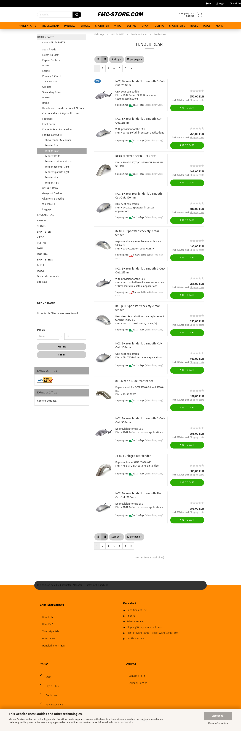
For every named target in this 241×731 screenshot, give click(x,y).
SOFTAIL (131, 25)
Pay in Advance (54, 704)
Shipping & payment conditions (144, 627)
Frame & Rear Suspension (57, 129)
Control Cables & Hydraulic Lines (61, 113)
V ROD (118, 25)
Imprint (131, 615)
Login (220, 3)
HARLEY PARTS (27, 25)
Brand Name (46, 303)
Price (41, 329)
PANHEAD (70, 25)
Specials (42, 281)
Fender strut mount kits (58, 161)
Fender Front (52, 145)
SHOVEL (85, 25)
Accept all (217, 715)
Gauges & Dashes (52, 193)
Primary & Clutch (51, 76)
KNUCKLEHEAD (50, 25)
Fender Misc (52, 182)
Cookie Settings (135, 638)
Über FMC (47, 624)
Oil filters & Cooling (53, 198)
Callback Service (137, 682)
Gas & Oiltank (50, 188)
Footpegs (47, 118)
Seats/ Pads (49, 49)
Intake (45, 65)
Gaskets (46, 86)
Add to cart (187, 108)
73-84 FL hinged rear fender (133, 456)
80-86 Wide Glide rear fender (134, 381)
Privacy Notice (125, 722)
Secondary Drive (51, 92)
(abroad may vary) (154, 105)
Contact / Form (137, 675)
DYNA (144, 25)
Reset (61, 354)
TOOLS (206, 25)
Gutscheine (48, 638)
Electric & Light (50, 54)
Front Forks (48, 124)
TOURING (158, 25)
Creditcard (52, 695)
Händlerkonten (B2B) (54, 645)
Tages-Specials (50, 631)
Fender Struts (52, 156)
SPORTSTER (102, 25)
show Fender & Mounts (58, 140)
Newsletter (48, 617)
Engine (46, 70)
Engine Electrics (51, 60)
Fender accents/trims (57, 166)
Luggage (47, 209)
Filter (62, 346)
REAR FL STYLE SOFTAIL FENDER (135, 156)
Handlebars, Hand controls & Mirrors (63, 108)
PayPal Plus (52, 686)
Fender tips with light (57, 172)
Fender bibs (51, 177)
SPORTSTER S (177, 25)
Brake (45, 102)
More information (218, 723)
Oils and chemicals (48, 276)
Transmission (49, 81)
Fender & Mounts (52, 134)
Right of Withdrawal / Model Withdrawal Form (152, 632)
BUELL (194, 25)
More (219, 25)
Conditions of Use (137, 610)
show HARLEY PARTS (53, 42)
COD (48, 676)
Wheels (46, 97)
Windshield (48, 204)
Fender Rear (52, 150)
